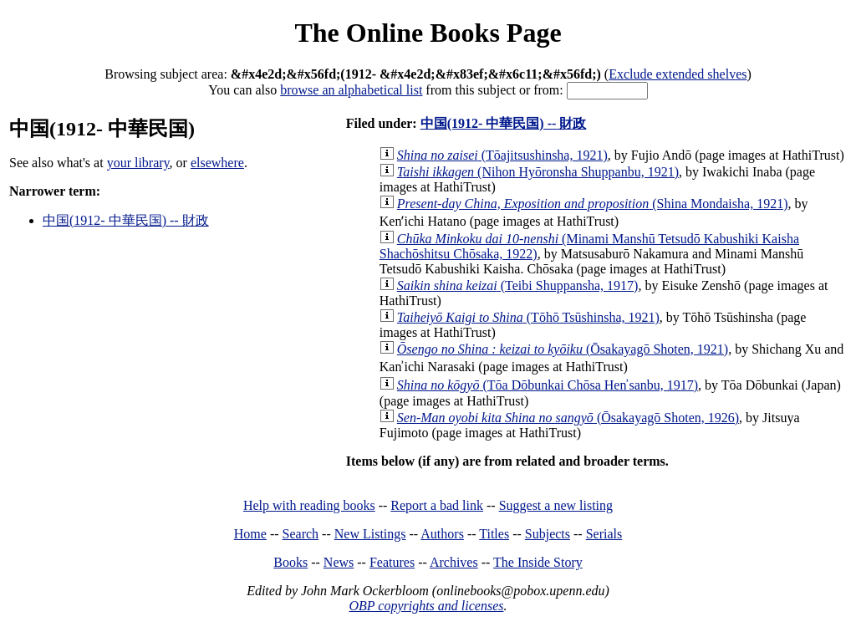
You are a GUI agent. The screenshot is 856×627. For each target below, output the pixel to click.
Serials (604, 534)
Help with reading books (309, 505)
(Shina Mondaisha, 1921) (592, 203)
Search (301, 534)
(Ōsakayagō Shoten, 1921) (562, 349)
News (339, 562)
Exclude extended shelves (677, 74)
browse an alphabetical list (351, 90)
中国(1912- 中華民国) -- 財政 (126, 220)
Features (392, 562)
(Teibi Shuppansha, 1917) (518, 285)
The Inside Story (538, 562)
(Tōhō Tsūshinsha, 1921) (528, 317)
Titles (494, 534)
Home (250, 534)
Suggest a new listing (556, 505)
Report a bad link (436, 505)
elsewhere (217, 162)
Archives (454, 562)
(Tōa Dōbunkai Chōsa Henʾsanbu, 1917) (547, 385)
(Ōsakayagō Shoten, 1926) (568, 417)
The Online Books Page (427, 33)
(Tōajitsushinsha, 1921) (502, 155)
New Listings (370, 534)
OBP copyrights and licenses (426, 606)
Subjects (547, 534)
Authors (442, 534)
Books (290, 562)
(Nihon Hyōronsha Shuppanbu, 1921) (538, 172)
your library (138, 162)
